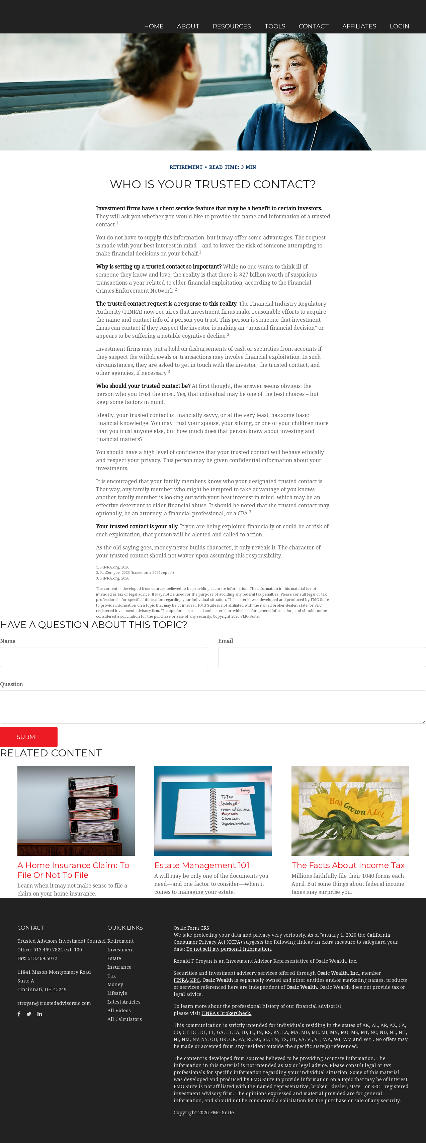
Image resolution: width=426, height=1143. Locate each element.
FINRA (181, 980)
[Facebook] (6, 386)
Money (115, 984)
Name (7, 641)
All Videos (119, 1010)
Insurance (119, 967)
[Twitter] (6, 400)
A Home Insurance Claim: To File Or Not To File (73, 870)
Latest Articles (124, 1002)
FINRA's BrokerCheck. (226, 1013)
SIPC (194, 980)
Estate (114, 958)
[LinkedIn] (6, 413)
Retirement (120, 941)
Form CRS (198, 928)
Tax (111, 975)
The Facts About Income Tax (348, 865)
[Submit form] (29, 737)
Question (11, 684)
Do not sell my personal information (228, 949)
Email (225, 641)
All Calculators (124, 1019)
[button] (193, 16)
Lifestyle (117, 993)
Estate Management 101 (201, 865)
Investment (120, 949)
